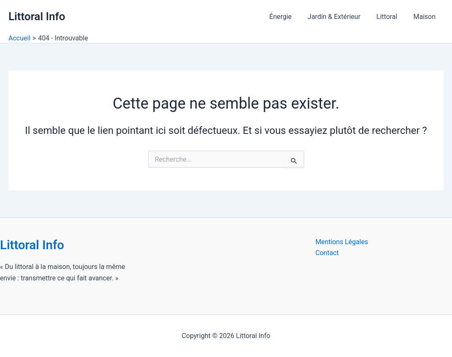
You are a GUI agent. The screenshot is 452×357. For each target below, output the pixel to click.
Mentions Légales (342, 242)
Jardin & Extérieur (340, 17)
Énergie (289, 17)
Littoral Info (36, 16)
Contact (327, 253)
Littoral (390, 17)
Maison (426, 17)
